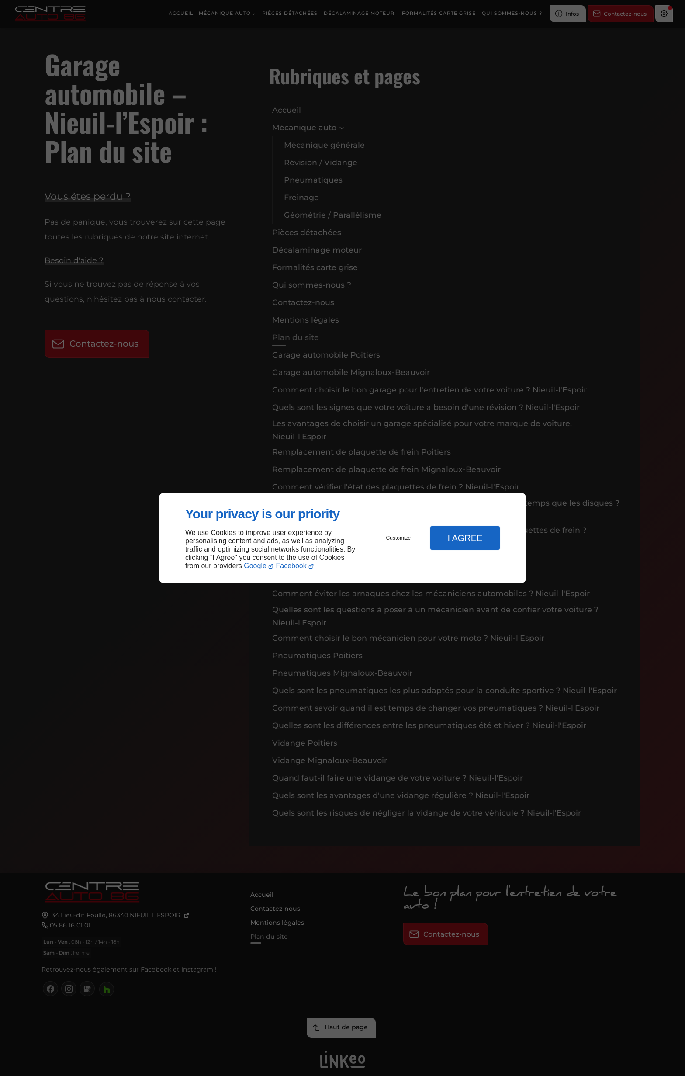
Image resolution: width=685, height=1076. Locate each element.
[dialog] (342, 538)
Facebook (291, 565)
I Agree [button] (464, 538)
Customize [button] (398, 538)
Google (255, 565)
